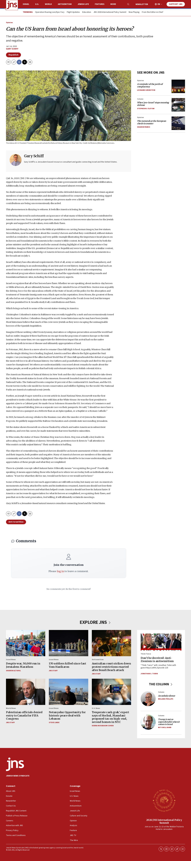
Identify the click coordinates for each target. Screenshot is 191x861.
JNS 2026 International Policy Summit (109, 12)
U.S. (37, 4)
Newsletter (142, 4)
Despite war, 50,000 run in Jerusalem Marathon (23, 665)
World (48, 4)
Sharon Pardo (143, 127)
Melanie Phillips (165, 699)
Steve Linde (54, 722)
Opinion (9, 22)
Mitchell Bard (164, 727)
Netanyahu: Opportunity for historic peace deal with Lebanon (67, 715)
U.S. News (96, 708)
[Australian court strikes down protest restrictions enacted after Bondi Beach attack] (111, 643)
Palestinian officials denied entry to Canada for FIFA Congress (24, 715)
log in (60, 571)
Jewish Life (83, 4)
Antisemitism (65, 4)
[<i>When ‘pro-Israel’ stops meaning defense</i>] (178, 105)
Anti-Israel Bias (16, 521)
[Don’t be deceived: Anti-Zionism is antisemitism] (161, 642)
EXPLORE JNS (95, 622)
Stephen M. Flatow (145, 108)
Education (86, 12)
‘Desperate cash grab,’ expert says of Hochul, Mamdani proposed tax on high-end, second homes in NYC (110, 717)
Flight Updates (73, 12)
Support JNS (175, 4)
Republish (13, 54)
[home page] (12, 5)
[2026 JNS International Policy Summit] (164, 800)
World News (11, 708)
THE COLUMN (161, 684)
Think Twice (146, 654)
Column (140, 99)
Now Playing (134, 12)
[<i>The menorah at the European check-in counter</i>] (178, 123)
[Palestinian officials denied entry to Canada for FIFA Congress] (25, 692)
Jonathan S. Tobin (149, 673)
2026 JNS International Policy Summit (164, 821)
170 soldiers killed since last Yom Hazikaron (67, 665)
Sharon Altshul (13, 670)
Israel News (11, 659)
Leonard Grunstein (146, 90)
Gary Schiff (12, 48)
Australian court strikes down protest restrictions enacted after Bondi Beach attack (111, 667)
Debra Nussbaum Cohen (103, 726)
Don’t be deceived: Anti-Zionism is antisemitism (157, 659)
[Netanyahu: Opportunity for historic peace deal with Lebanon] (68, 692)
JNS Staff (53, 670)
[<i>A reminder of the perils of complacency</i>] (178, 86)
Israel (26, 4)
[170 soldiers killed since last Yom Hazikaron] (68, 643)
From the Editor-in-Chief (152, 12)
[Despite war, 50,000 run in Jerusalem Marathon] (25, 643)
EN (159, 4)
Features (99, 4)
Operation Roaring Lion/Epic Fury (49, 12)
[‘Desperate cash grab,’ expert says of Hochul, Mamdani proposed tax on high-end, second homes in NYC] (111, 692)
